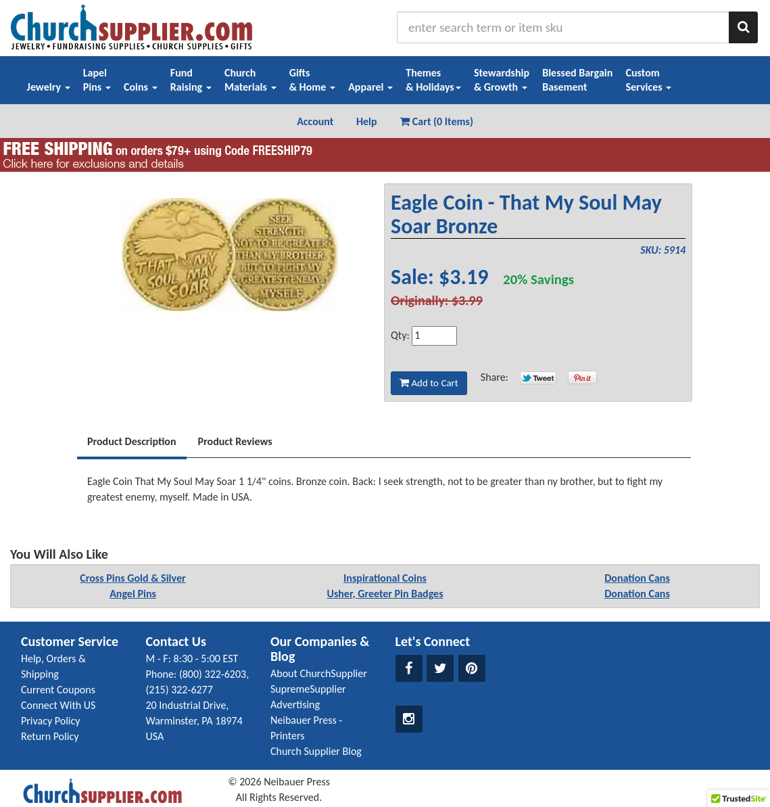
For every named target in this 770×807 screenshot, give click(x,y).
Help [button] (366, 121)
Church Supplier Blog (316, 751)
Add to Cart (429, 383)
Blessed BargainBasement (577, 79)
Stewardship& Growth (501, 79)
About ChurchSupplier (318, 673)
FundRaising (191, 79)
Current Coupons (58, 689)
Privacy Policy (50, 720)
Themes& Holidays (433, 79)
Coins (141, 86)
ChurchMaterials (250, 79)
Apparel (370, 86)
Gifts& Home (312, 79)
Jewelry (48, 86)
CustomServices (648, 79)
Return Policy (49, 736)
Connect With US (58, 705)
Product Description (131, 441)
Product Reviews (235, 441)
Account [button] (315, 121)
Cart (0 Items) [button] (436, 121)
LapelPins (97, 79)
